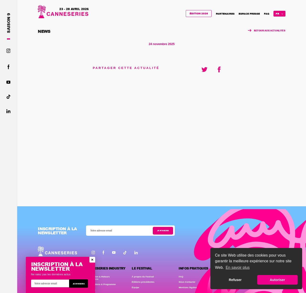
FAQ (266, 13)
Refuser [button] (235, 280)
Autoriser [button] (277, 280)
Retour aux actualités (266, 30)
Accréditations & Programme (100, 284)
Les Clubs (90, 290)
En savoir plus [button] (238, 267)
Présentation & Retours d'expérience (97, 278)
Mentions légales (188, 287)
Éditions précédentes (143, 282)
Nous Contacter (187, 282)
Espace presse (249, 13)
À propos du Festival (143, 277)
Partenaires (225, 13)
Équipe (135, 287)
